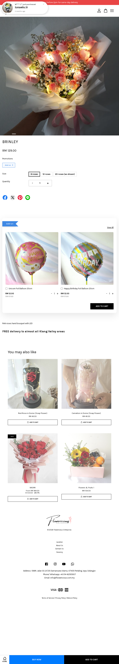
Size (4, 174)
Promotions (7, 158)
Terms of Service (48, 598)
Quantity (6, 181)
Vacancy (59, 552)
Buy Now (36, 659)
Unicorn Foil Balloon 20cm (18, 288)
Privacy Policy (60, 598)
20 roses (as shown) (65, 174)
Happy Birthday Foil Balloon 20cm (77, 288)
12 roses (46, 174)
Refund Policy (72, 598)
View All (110, 227)
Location (59, 542)
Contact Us (59, 549)
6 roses (34, 174)
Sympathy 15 (21, 7)
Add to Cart (102, 306)
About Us (59, 545)
